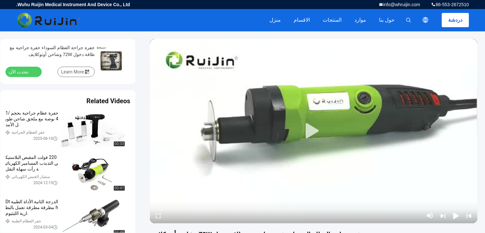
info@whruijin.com (401, 4)
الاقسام (302, 20)
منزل (275, 20)
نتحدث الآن (23, 71)
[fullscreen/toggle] (158, 215)
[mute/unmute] (430, 215)
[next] (443, 215)
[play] (314, 131)
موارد (360, 20)
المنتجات (332, 20)
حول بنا (387, 20)
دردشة (455, 20)
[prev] (468, 215)
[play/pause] (455, 215)
